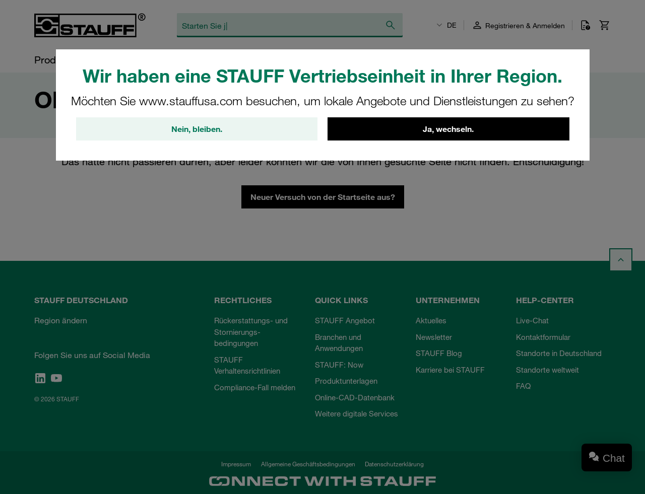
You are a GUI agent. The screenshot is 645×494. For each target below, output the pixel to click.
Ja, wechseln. (448, 129)
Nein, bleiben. (196, 129)
